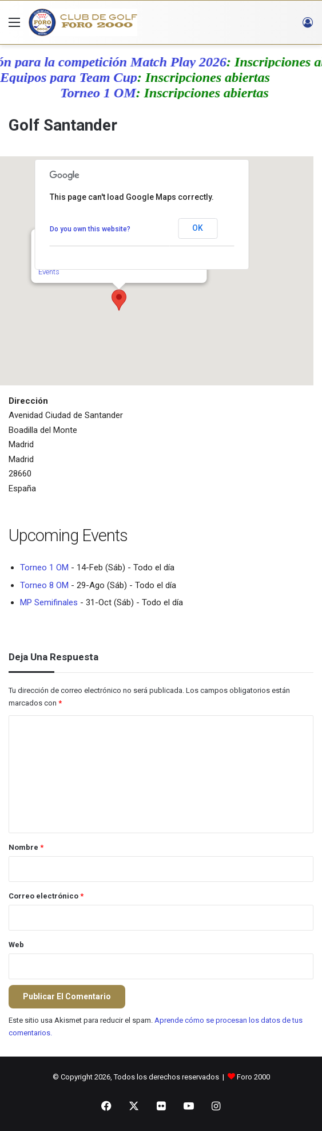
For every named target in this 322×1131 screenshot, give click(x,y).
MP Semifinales (49, 602)
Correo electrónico (46, 896)
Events (48, 271)
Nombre (26, 847)
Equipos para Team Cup (73, 77)
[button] (119, 300)
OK (197, 227)
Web (16, 944)
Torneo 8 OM (44, 585)
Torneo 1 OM (104, 92)
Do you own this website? (90, 229)
